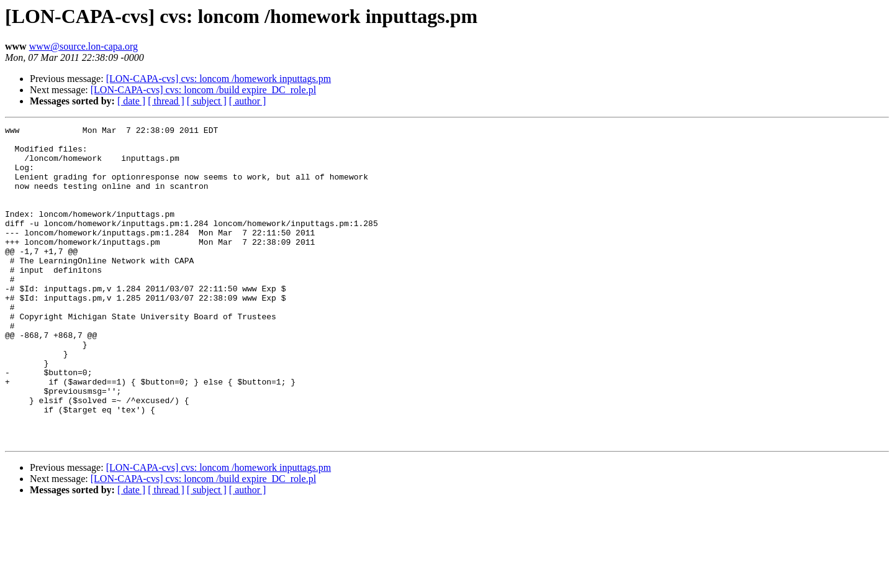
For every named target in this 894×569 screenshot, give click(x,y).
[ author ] (247, 101)
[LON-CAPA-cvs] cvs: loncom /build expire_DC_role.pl (203, 89)
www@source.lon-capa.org (83, 46)
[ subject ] (207, 101)
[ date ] (131, 101)
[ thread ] (166, 101)
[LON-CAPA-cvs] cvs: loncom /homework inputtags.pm (218, 78)
